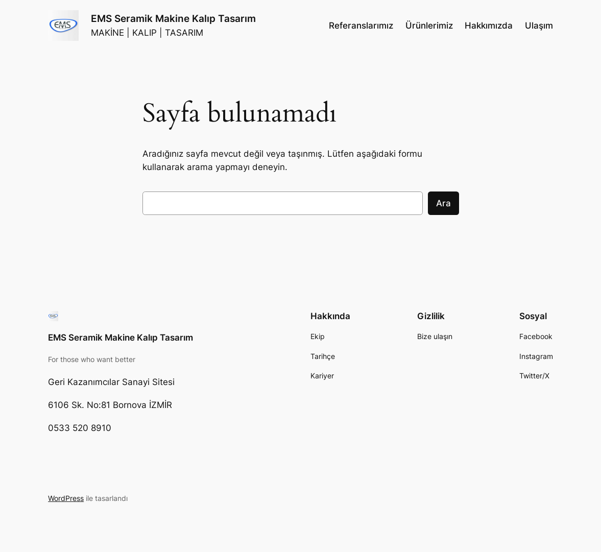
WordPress (66, 498)
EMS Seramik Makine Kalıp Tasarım (173, 19)
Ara (443, 203)
